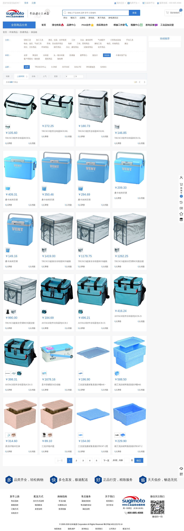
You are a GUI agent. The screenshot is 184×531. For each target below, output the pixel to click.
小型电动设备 (115, 40)
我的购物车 (175, 13)
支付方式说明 (38, 501)
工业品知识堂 (167, 25)
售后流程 (14, 501)
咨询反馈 (150, 25)
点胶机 (82, 18)
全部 (25, 55)
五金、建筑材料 (86, 40)
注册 (34, 3)
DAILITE (77, 67)
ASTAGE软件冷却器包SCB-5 (55, 323)
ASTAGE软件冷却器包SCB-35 (91, 323)
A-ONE (54, 67)
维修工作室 (119, 25)
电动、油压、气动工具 (33, 43)
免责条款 (57, 529)
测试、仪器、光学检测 (57, 40)
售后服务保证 (86, 505)
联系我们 (109, 501)
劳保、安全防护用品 (55, 43)
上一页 (60, 460)
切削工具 (27, 40)
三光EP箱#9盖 (48, 446)
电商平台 (134, 3)
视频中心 (135, 25)
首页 (43, 25)
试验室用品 (88, 47)
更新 (56, 76)
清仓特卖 (56, 25)
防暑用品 (24, 32)
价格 (33, 76)
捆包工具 (98, 43)
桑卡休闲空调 (11, 200)
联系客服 (62, 509)
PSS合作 (86, 25)
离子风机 (101, 18)
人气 (45, 76)
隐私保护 (71, 529)
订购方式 (14, 509)
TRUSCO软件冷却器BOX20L (91, 131)
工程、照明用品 (83, 43)
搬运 (126, 43)
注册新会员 (62, 505)
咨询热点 (85, 529)
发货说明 (38, 509)
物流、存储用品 (113, 43)
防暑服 (72, 55)
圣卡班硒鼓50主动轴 (51, 385)
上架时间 (20, 76)
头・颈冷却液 (59, 55)
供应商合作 (102, 25)
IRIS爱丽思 (90, 67)
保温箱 (34, 32)
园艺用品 (57, 47)
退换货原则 (86, 501)
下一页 (106, 460)
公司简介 (112, 529)
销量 (8, 76)
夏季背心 (83, 55)
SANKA (103, 67)
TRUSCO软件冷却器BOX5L (17, 138)
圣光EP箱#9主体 (12, 446)
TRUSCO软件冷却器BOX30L (55, 131)
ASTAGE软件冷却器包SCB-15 (18, 385)
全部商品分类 (19, 24)
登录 (26, 3)
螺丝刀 (73, 18)
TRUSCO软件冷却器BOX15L (127, 138)
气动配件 (101, 40)
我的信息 (120, 3)
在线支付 (14, 513)
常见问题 (62, 501)
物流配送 (38, 505)
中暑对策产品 (121, 55)
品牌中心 (71, 25)
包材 (70, 43)
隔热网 (60, 59)
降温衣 (35, 55)
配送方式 (126, 529)
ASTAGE (65, 67)
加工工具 (39, 40)
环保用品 (13, 32)
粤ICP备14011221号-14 (113, 524)
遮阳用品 (48, 59)
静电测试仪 (113, 18)
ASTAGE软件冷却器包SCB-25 (128, 316)
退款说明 (86, 509)
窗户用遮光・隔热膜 (32, 59)
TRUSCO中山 (40, 67)
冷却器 (45, 55)
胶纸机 (91, 18)
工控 (73, 40)
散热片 (95, 55)
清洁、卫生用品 (30, 47)
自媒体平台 (150, 3)
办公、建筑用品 (72, 47)
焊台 (65, 18)
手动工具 (129, 40)
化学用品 (101, 47)
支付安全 (109, 505)
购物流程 (14, 505)
